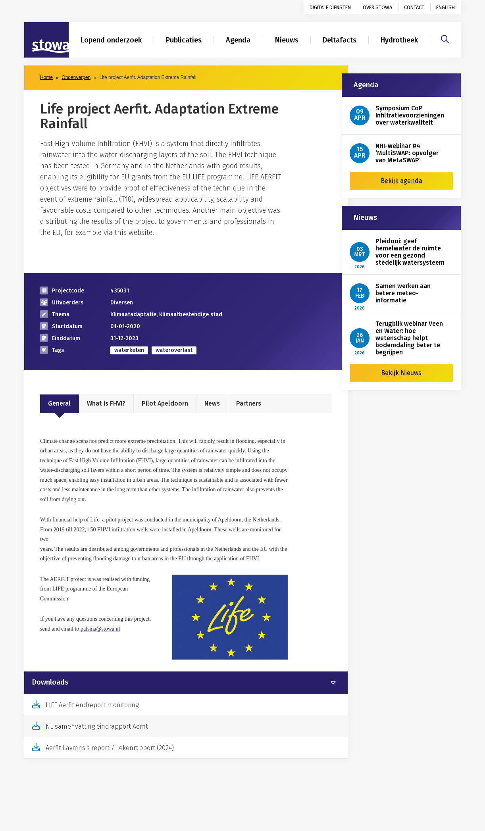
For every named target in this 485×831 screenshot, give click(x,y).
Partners (248, 403)
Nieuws (286, 40)
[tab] (186, 682)
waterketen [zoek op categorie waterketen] (129, 350)
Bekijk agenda (401, 181)
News (212, 403)
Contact (414, 7)
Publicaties (184, 40)
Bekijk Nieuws (401, 373)
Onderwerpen (76, 77)
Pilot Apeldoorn (165, 403)
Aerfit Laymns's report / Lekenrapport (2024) (110, 748)
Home (46, 77)
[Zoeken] (445, 38)
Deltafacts (339, 40)
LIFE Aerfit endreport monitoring (92, 705)
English (445, 7)
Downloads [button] (50, 683)
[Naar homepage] (46, 40)
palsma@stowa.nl (100, 629)
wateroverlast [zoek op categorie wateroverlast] (174, 350)
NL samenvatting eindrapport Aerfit (97, 726)
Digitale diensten (330, 7)
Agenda (238, 40)
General (59, 403)
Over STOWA (377, 7)
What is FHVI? (106, 403)
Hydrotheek (399, 40)
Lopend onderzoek (111, 40)
